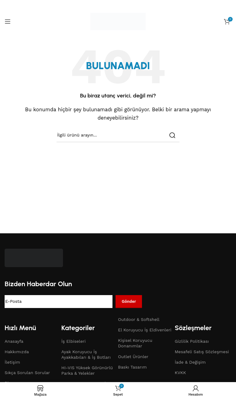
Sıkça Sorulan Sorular (27, 372)
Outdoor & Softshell (138, 319)
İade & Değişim (190, 362)
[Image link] (34, 257)
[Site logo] (118, 21)
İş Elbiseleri (73, 341)
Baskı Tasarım (132, 367)
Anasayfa (14, 341)
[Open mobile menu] (8, 21)
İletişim (12, 362)
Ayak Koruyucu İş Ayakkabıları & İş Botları (86, 354)
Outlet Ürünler (133, 356)
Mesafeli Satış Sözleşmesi (202, 351)
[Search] (118, 135)
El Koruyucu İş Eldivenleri (144, 329)
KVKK (180, 372)
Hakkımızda (17, 351)
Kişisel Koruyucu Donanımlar (135, 343)
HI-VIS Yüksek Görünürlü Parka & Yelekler (87, 370)
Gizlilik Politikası (192, 341)
